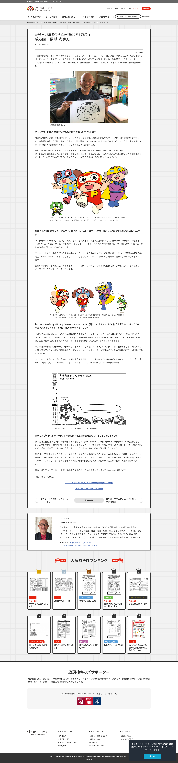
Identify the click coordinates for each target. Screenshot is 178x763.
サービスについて (111, 8)
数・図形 (108, 597)
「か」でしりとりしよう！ (88, 600)
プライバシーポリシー (68, 742)
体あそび (83, 642)
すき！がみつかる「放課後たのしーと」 (39, 8)
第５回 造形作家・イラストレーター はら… (55, 500)
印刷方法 (93, 742)
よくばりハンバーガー (63, 600)
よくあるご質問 (127, 739)
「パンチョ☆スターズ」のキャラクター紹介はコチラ (89, 482)
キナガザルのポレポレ (138, 597)
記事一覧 (89, 500)
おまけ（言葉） (85, 597)
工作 (32, 597)
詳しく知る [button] (154, 749)
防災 (57, 642)
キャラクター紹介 (97, 745)
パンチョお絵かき (36, 642)
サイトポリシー (65, 739)
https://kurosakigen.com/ (80, 542)
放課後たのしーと (33, 22)
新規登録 (146, 8)
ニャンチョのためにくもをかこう (38, 646)
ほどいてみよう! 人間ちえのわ (88, 646)
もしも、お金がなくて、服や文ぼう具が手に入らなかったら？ (138, 648)
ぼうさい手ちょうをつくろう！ (63, 646)
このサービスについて (99, 736)
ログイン (136, 8)
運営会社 (62, 745)
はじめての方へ (126, 8)
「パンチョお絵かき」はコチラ (89, 488)
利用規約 (62, 736)
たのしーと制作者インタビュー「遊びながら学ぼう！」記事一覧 (67, 22)
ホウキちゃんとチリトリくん (39, 605)
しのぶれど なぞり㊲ (113, 645)
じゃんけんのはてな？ (138, 603)
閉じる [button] (152, 756)
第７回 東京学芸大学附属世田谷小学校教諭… (121, 500)
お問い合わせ (126, 736)
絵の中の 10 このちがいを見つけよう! (113, 605)
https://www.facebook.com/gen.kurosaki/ (79, 545)
